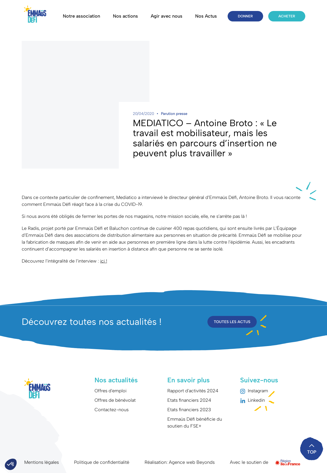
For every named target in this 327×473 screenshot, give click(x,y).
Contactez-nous (112, 409)
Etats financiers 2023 (189, 409)
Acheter (286, 16)
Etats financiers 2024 (189, 400)
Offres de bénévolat (115, 400)
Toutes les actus (232, 322)
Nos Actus (206, 16)
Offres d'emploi (110, 391)
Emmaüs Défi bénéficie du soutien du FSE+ (194, 422)
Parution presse (174, 113)
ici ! (103, 261)
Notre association (81, 16)
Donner (245, 16)
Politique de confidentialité (101, 462)
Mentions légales (41, 462)
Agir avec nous (166, 16)
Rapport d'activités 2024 (192, 391)
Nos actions (125, 16)
